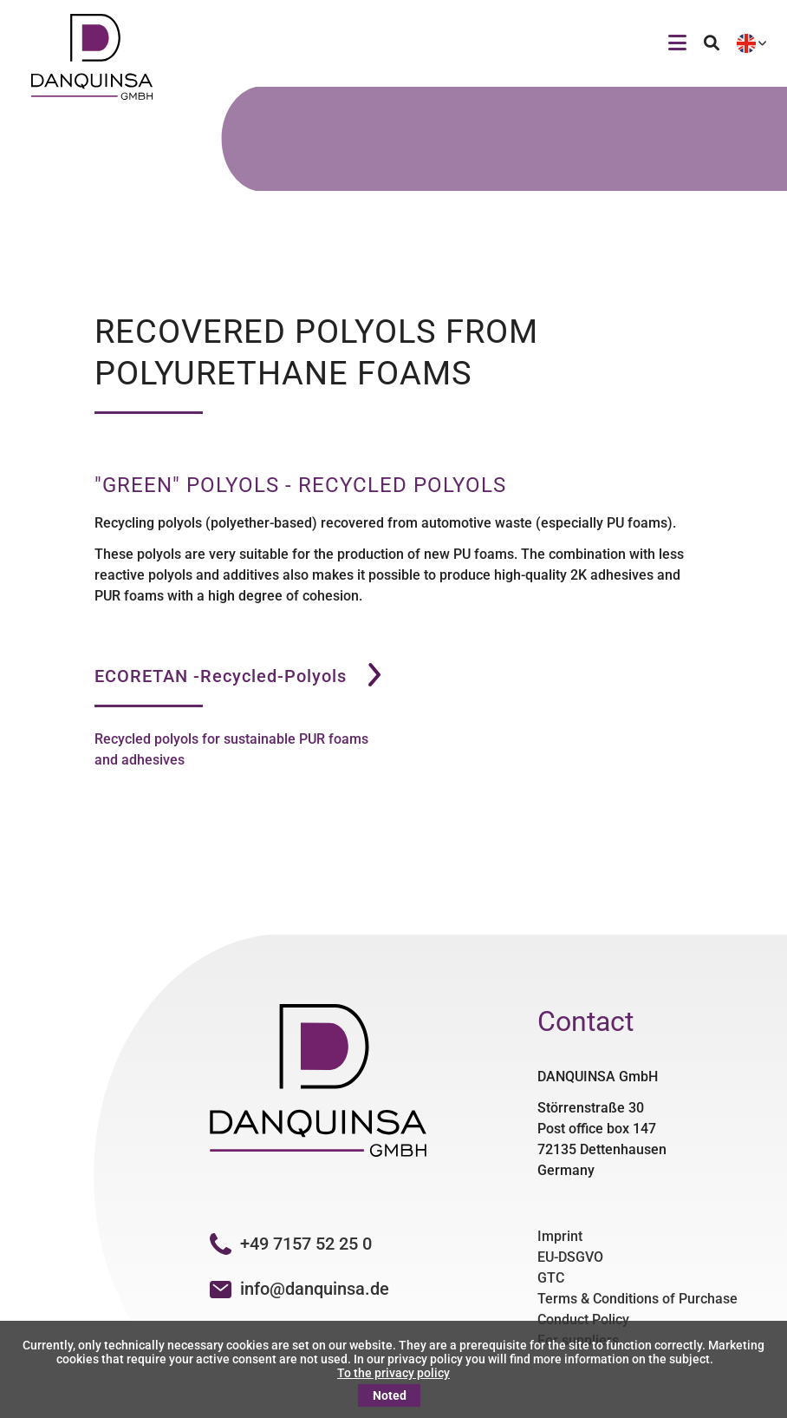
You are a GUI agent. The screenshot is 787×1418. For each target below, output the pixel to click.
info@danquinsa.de (314, 1288)
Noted (390, 1395)
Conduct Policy (583, 1319)
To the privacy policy (393, 1373)
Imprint (559, 1236)
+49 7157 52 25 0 (291, 1243)
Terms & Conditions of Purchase (637, 1298)
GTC (550, 1278)
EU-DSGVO (570, 1257)
